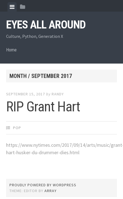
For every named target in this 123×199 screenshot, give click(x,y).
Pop (17, 127)
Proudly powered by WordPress (42, 184)
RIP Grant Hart (43, 107)
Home (11, 50)
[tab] (12, 7)
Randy (58, 93)
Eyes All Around (46, 24)
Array (50, 190)
